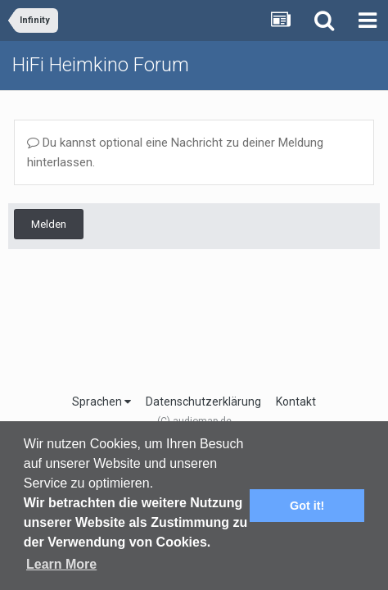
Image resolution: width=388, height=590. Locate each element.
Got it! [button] (307, 505)
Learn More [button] (61, 564)
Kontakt (296, 401)
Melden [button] (48, 224)
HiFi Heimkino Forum (100, 64)
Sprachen (101, 401)
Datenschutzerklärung (203, 401)
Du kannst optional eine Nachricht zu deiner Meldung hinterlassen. (175, 152)
